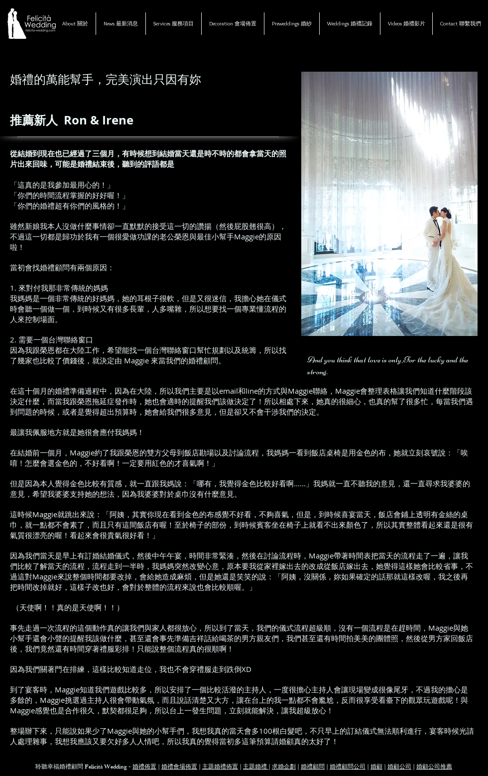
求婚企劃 (284, 767)
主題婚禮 (255, 767)
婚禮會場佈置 (179, 767)
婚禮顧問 (313, 767)
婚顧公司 (399, 767)
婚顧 (376, 767)
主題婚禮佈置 (220, 767)
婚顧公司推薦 (434, 767)
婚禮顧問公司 (348, 767)
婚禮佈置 (144, 767)
